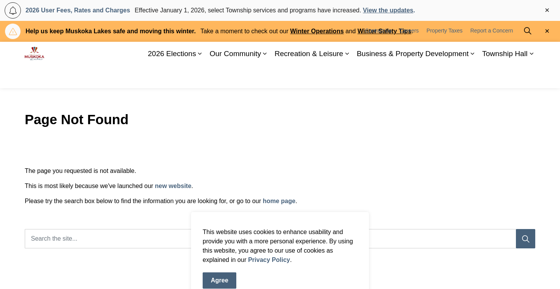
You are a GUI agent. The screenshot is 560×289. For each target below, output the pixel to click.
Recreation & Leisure (309, 76)
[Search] (525, 238)
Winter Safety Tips (384, 31)
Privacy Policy (269, 284)
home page (279, 201)
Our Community (235, 76)
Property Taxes (445, 53)
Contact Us (378, 53)
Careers (409, 53)
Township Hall (505, 76)
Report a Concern (491, 53)
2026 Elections (172, 76)
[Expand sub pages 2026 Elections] (200, 76)
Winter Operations (317, 31)
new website (173, 186)
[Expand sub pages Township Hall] (531, 76)
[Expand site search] (527, 53)
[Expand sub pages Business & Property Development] (472, 76)
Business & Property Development (412, 76)
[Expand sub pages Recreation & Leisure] (347, 76)
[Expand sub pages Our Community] (265, 76)
